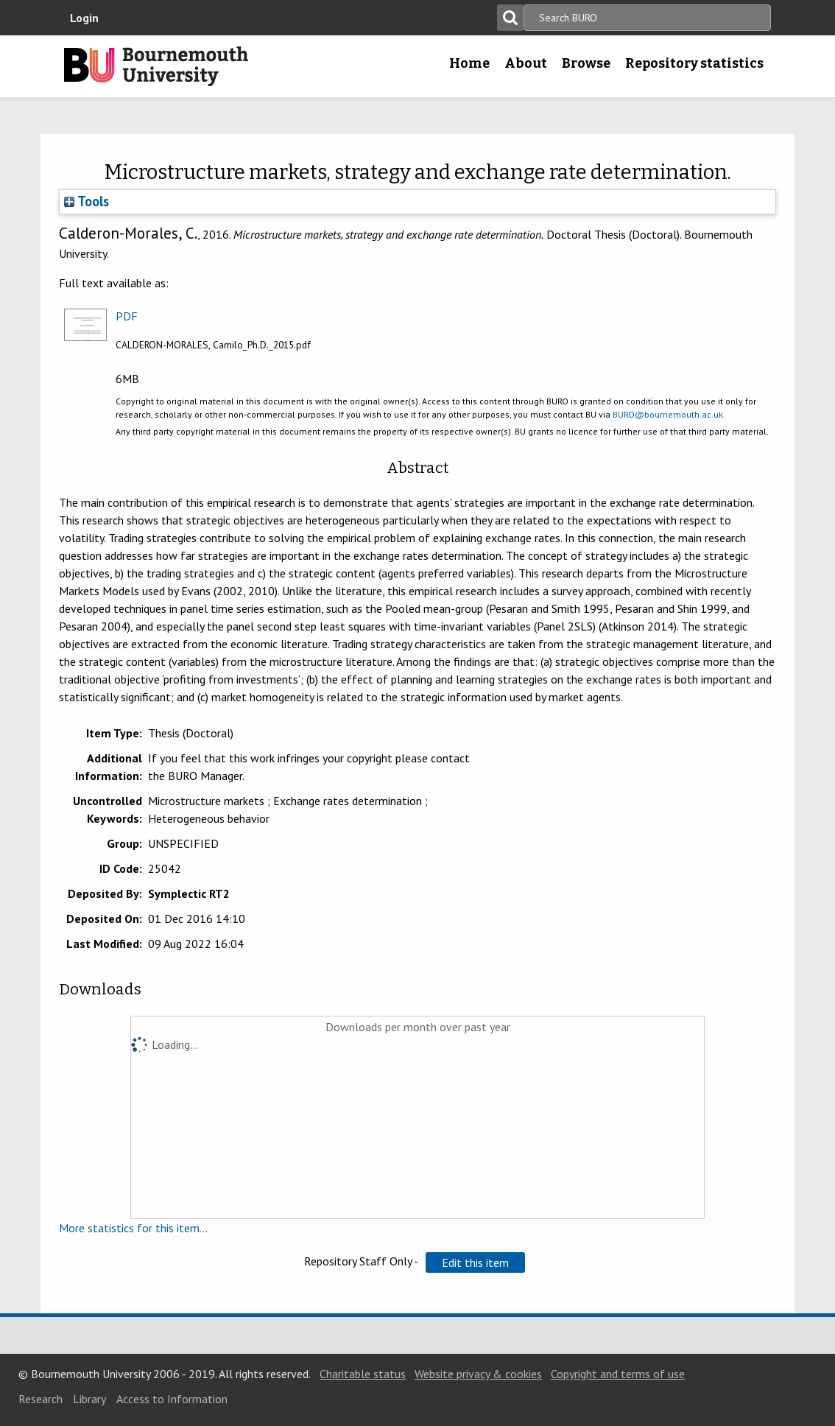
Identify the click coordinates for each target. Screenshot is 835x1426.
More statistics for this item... (133, 1227)
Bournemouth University (156, 66)
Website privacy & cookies (478, 1373)
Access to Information (172, 1398)
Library (89, 1398)
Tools (86, 201)
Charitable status (363, 1373)
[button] (475, 1262)
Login (84, 17)
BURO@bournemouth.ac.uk (668, 414)
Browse (586, 63)
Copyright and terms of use (618, 1373)
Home (469, 63)
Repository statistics (694, 63)
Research (40, 1398)
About (525, 63)
